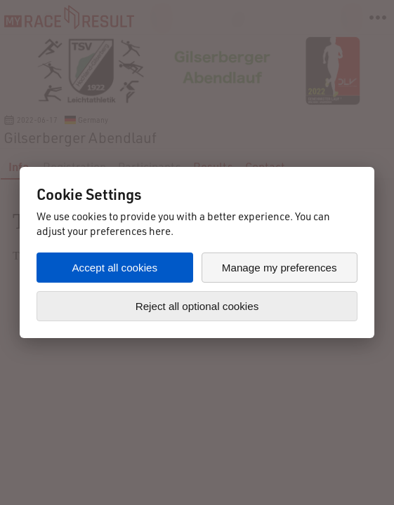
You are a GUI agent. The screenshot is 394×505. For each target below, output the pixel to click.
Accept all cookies (114, 268)
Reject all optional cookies (197, 306)
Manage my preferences (279, 268)
